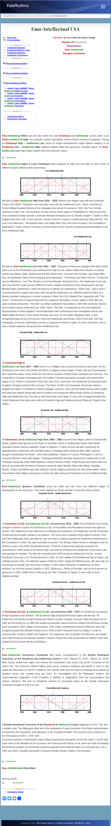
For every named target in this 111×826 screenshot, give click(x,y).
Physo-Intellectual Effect (16, 73)
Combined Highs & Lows (18, 50)
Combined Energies (16, 48)
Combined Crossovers (17, 55)
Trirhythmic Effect (15, 116)
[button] (103, 6)
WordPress (79, 823)
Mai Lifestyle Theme (45, 823)
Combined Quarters (16, 53)
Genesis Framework (65, 823)
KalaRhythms (18, 5)
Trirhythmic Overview (17, 119)
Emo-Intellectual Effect (16, 83)
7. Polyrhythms (13, 40)
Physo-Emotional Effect (16, 63)
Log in (87, 823)
